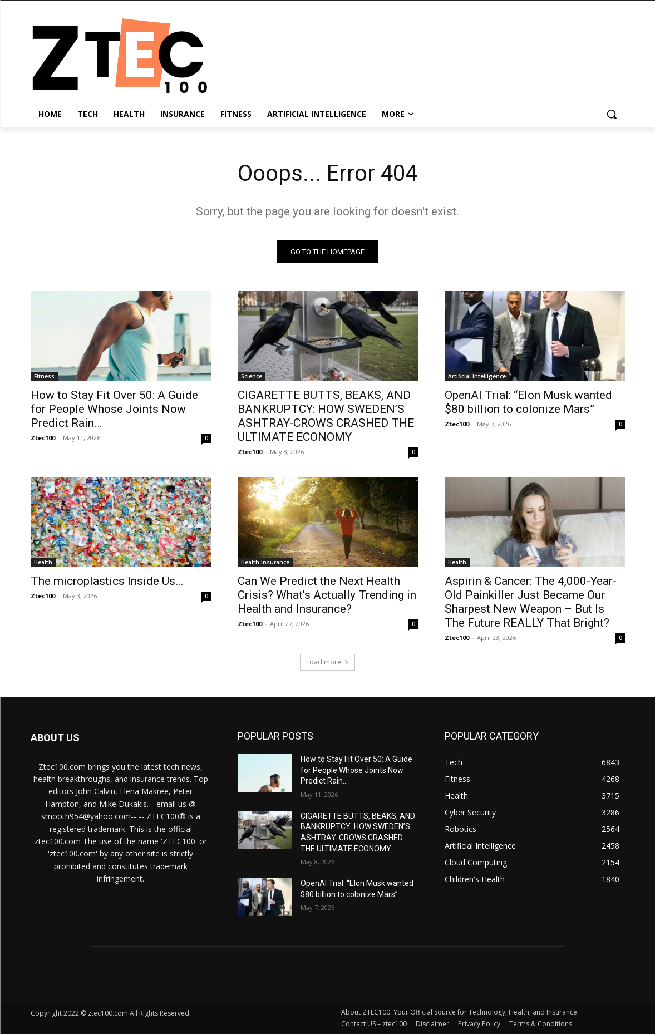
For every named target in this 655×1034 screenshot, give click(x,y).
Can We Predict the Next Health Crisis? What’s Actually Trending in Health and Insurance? (327, 595)
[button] (611, 114)
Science (251, 376)
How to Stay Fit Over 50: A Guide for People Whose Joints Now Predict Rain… (114, 409)
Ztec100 (43, 438)
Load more (327, 662)
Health (43, 562)
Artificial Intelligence (477, 376)
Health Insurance (265, 562)
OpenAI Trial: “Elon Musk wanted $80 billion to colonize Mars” (528, 402)
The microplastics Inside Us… (107, 581)
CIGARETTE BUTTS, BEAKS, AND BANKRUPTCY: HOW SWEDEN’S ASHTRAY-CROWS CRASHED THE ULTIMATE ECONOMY (326, 416)
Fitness (44, 376)
